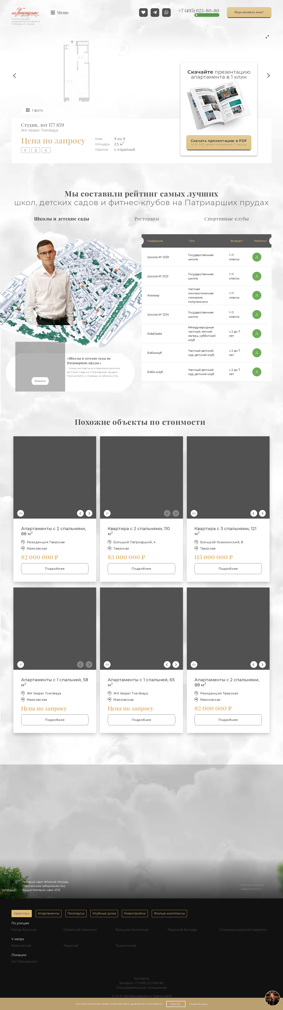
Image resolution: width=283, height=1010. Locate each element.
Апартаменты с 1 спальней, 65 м (141, 682)
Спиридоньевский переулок (243, 930)
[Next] (89, 513)
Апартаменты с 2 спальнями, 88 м (53, 531)
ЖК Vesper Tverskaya (39, 130)
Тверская (70, 945)
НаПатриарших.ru (137, 996)
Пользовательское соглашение (141, 988)
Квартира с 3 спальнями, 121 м (225, 531)
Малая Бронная (24, 930)
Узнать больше (198, 1004)
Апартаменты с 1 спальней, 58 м (54, 682)
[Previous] (80, 513)
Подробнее (49, 568)
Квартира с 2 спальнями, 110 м (139, 531)
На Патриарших (24, 961)
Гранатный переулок (80, 930)
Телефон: (141, 983)
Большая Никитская (132, 930)
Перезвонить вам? (249, 12)
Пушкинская (126, 945)
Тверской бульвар (182, 930)
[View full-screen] (267, 36)
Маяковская (21, 945)
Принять (176, 1004)
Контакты (141, 978)
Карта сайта (162, 996)
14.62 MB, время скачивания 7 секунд (216, 142)
